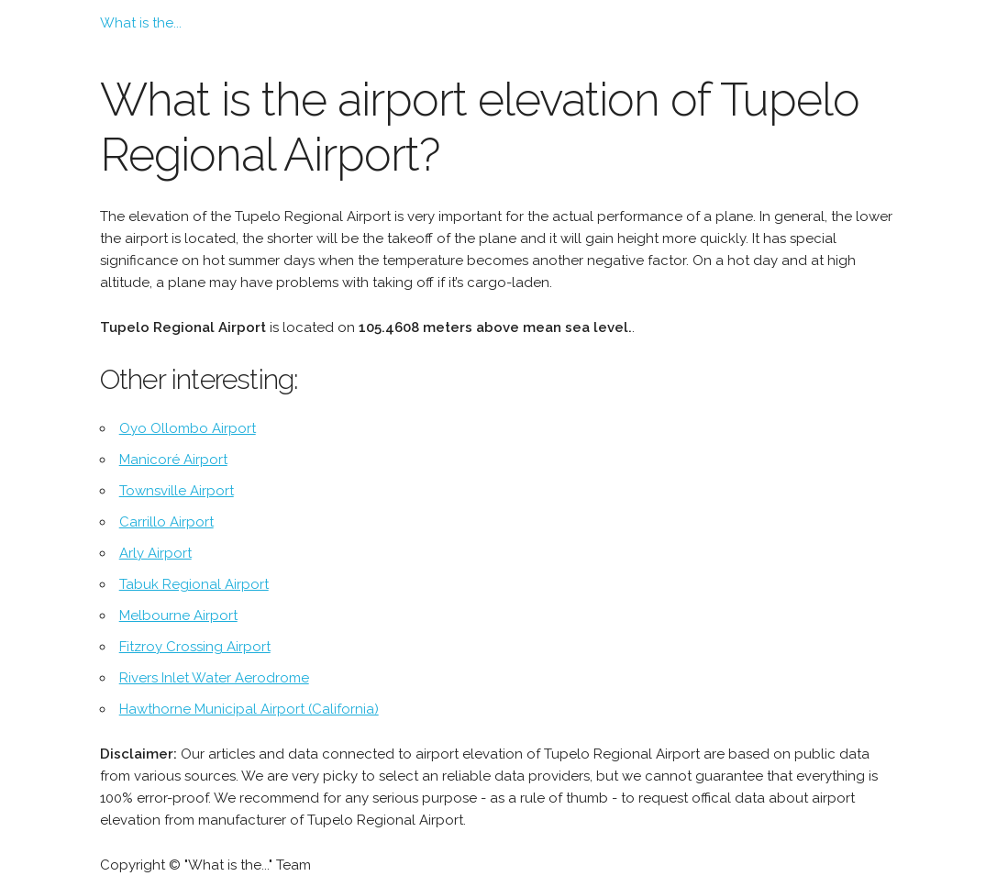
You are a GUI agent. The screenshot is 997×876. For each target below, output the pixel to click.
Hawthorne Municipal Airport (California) (249, 709)
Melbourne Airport (178, 615)
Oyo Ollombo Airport (187, 428)
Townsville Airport (176, 490)
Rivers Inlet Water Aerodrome (214, 678)
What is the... (141, 23)
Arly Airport (155, 553)
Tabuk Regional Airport (194, 584)
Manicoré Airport (173, 459)
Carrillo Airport (166, 522)
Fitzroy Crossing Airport (195, 646)
